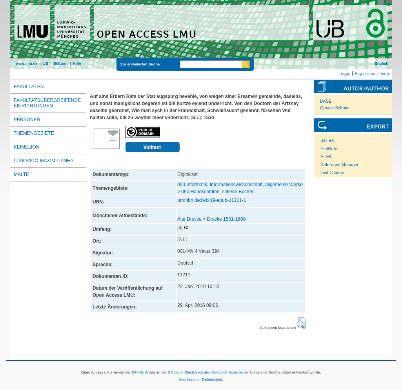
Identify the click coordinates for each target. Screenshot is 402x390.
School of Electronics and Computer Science (205, 372)
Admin (385, 73)
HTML (326, 156)
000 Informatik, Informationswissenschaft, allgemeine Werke (240, 184)
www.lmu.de (27, 63)
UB (45, 63)
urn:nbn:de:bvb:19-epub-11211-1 (211, 200)
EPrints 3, (140, 372)
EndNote (328, 148)
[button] (301, 323)
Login (345, 73)
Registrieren (365, 73)
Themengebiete (34, 133)
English (381, 63)
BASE (325, 101)
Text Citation (332, 172)
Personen (27, 119)
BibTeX (327, 140)
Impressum (188, 379)
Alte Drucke (189, 219)
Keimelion (26, 147)
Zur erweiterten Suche (140, 64)
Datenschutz (212, 379)
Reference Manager (339, 164)
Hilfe (77, 63)
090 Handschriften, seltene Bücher (217, 191)
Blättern (60, 63)
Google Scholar (335, 107)
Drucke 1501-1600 (226, 219)
